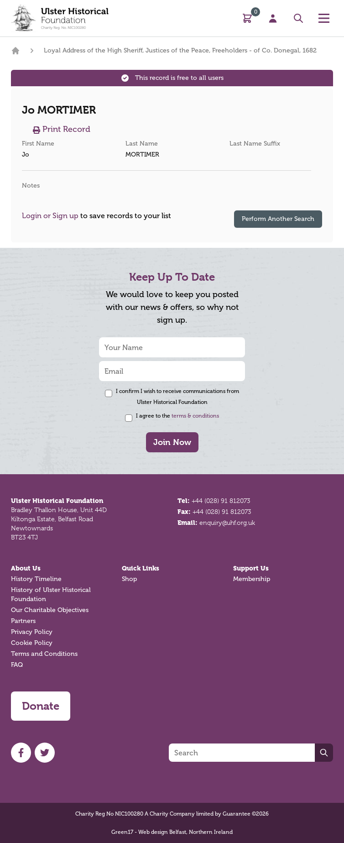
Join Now (172, 442)
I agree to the (177, 416)
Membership (251, 579)
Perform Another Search (278, 219)
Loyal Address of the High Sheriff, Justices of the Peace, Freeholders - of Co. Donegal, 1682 (180, 50)
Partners (23, 621)
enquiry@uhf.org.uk (227, 522)
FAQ (17, 665)
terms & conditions (195, 416)
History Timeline (36, 579)
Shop (129, 579)
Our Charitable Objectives (50, 610)
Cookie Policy (31, 643)
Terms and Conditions (44, 654)
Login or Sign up (50, 215)
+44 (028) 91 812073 (221, 500)
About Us (26, 568)
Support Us (251, 568)
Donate (40, 706)
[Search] (242, 753)
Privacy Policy (31, 632)
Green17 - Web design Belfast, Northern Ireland (172, 832)
